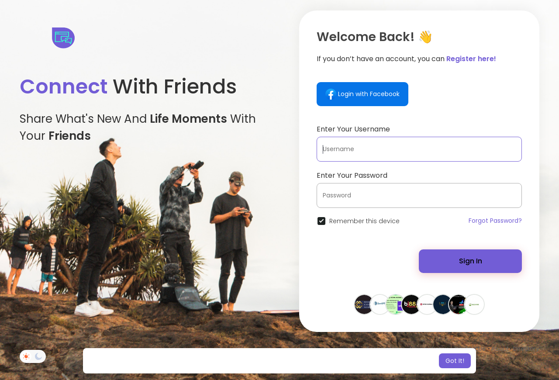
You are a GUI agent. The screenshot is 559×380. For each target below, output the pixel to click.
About (499, 349)
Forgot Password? (495, 220)
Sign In (470, 261)
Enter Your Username (353, 129)
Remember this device (364, 221)
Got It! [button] (454, 360)
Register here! (471, 59)
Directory (526, 349)
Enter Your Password (352, 175)
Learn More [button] (352, 360)
